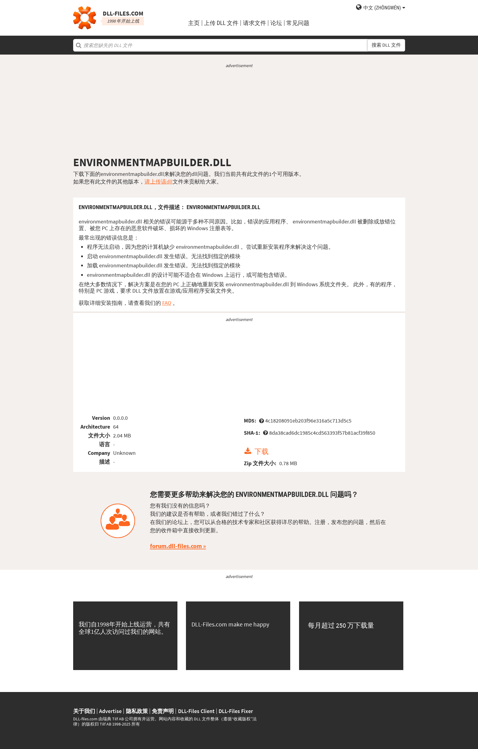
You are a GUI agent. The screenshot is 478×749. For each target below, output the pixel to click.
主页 (194, 23)
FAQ (166, 302)
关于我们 (84, 711)
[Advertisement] (239, 112)
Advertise (110, 711)
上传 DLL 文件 (221, 23)
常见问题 (297, 23)
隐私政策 (137, 711)
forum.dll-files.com (176, 546)
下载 (262, 451)
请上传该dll (158, 181)
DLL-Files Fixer (236, 711)
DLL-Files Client (196, 711)
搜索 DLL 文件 (386, 45)
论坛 (276, 23)
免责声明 (163, 711)
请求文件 (254, 23)
